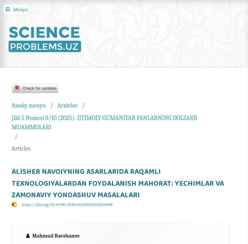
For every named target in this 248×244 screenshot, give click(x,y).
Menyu (20, 9)
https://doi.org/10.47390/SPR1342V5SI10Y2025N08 (67, 204)
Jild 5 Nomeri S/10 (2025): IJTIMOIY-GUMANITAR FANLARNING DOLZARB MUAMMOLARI (104, 122)
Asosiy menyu (29, 105)
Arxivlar (67, 105)
